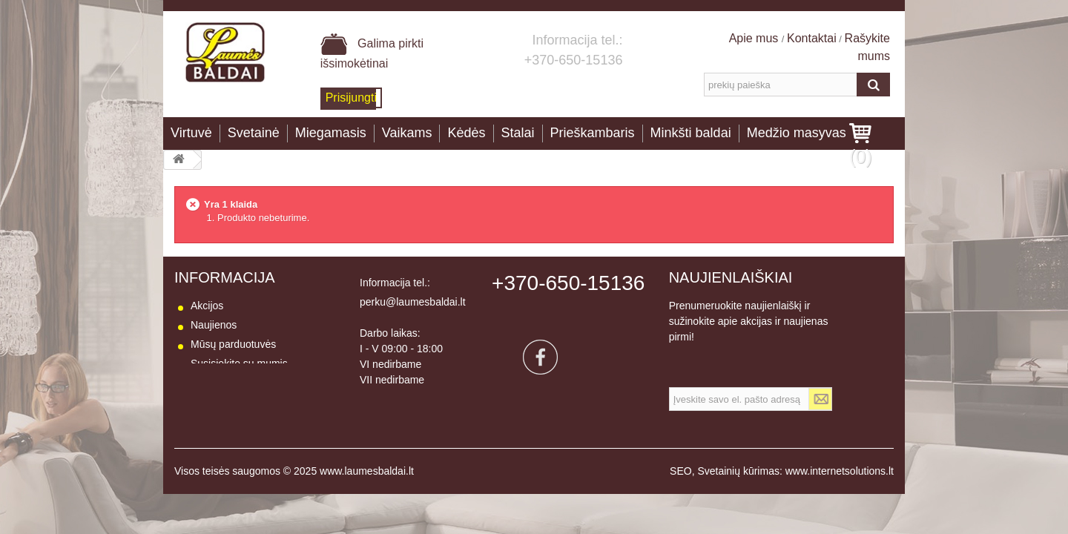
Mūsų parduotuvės (233, 344)
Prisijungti (351, 97)
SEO (681, 490)
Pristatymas (218, 383)
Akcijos (207, 306)
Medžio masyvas (796, 132)
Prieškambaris (592, 132)
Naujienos (214, 325)
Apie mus (755, 38)
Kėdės (466, 132)
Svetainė (254, 132)
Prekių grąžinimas (232, 402)
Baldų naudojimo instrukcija (254, 440)
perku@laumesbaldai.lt (413, 302)
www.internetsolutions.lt (839, 490)
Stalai (518, 132)
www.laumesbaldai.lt (367, 490)
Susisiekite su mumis (239, 363)
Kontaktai (812, 38)
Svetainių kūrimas (738, 490)
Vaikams (407, 132)
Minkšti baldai (690, 132)
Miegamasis (330, 132)
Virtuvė (191, 132)
